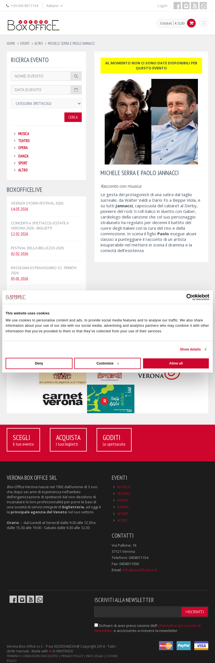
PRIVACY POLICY (72, 656)
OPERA (23, 147)
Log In (162, 5)
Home (11, 43)
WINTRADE (64, 651)
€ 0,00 (179, 23)
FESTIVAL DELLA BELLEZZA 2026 (37, 247)
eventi (24, 43)
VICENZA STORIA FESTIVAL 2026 (37, 203)
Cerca (73, 117)
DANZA (23, 156)
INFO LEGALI (94, 656)
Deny (39, 363)
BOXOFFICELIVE (24, 189)
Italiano (55, 5)
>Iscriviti (194, 611)
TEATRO (24, 140)
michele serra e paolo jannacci (71, 43)
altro (38, 43)
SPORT (22, 163)
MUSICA (23, 133)
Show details (190, 349)
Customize (108, 363)
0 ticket (166, 23)
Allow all (176, 363)
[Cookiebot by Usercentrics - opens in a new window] (184, 297)
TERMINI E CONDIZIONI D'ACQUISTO (32, 656)
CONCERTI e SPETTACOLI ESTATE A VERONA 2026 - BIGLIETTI (40, 225)
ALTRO (23, 170)
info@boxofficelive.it (139, 569)
